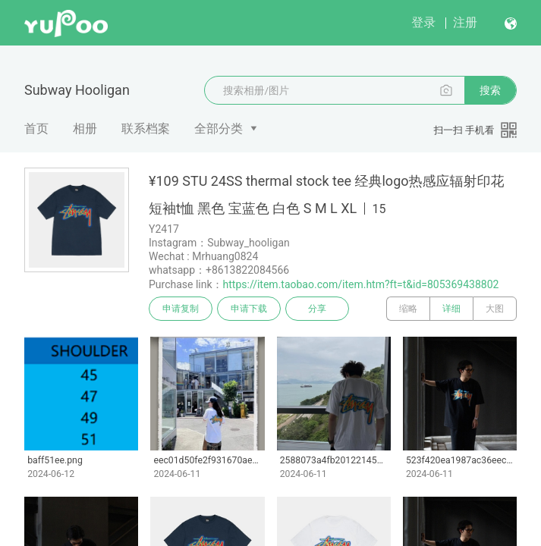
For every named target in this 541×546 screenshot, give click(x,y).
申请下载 (249, 308)
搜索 (490, 90)
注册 (465, 22)
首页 (36, 128)
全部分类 (218, 128)
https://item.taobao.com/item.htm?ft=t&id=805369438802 (361, 284)
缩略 (408, 308)
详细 (451, 308)
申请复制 (180, 308)
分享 (317, 308)
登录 (423, 22)
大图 (495, 308)
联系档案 (145, 128)
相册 (85, 128)
